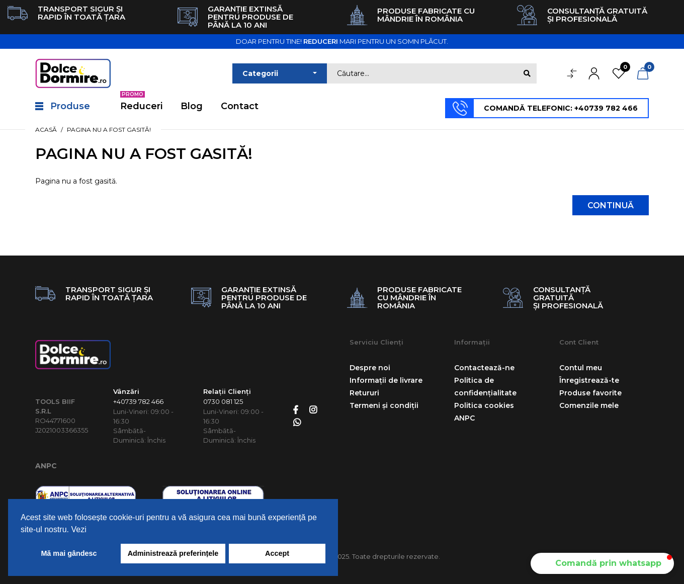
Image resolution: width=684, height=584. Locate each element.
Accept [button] (277, 553)
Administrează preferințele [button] (173, 553)
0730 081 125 (223, 401)
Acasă (46, 129)
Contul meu (580, 367)
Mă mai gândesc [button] (69, 553)
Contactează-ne (484, 367)
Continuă (610, 205)
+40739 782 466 (138, 401)
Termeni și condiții (384, 405)
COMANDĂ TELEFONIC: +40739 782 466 (561, 108)
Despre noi (370, 367)
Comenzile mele (589, 405)
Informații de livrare (386, 380)
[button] (602, 563)
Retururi (364, 392)
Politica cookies (484, 405)
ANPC (46, 465)
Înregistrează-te (589, 380)
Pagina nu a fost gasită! (109, 129)
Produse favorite (590, 392)
